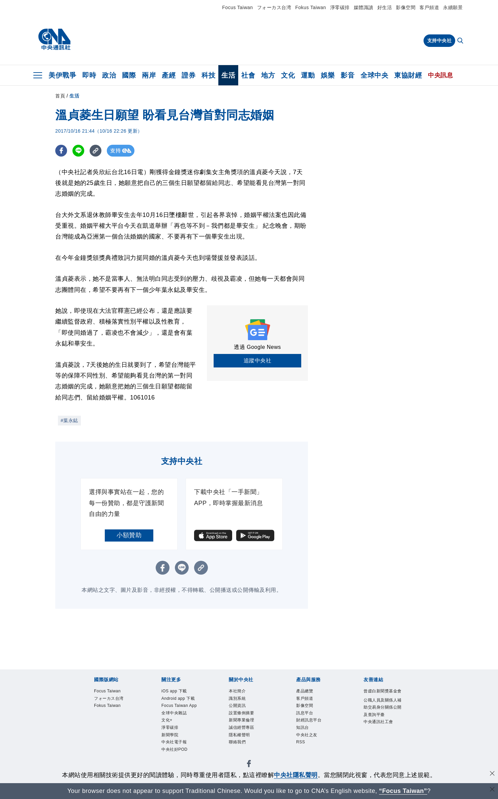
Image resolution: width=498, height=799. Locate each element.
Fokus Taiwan (310, 7)
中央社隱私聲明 (296, 775)
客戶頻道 (429, 7)
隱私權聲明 (239, 735)
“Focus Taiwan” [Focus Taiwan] (403, 791)
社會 (248, 75)
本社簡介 (237, 691)
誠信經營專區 (241, 727)
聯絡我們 (237, 742)
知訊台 (302, 727)
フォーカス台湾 (274, 7)
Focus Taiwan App (179, 705)
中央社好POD (174, 749)
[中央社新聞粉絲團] (249, 765)
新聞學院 (169, 735)
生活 (228, 75)
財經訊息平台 (308, 720)
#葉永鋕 (69, 420)
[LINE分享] (78, 151)
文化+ (167, 720)
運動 (308, 75)
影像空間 (405, 7)
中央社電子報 (174, 742)
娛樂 (328, 75)
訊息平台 (304, 713)
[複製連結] (95, 151)
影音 (347, 75)
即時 (89, 75)
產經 (169, 75)
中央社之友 (306, 735)
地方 (268, 75)
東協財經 (408, 75)
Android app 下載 (178, 698)
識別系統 (237, 698)
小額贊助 (129, 535)
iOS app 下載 (174, 691)
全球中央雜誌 (174, 713)
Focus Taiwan (237, 7)
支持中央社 (439, 40)
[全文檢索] (461, 41)
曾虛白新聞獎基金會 (383, 691)
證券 (188, 75)
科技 (208, 75)
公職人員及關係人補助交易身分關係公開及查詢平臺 (383, 707)
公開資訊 (237, 705)
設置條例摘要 (241, 713)
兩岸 (149, 75)
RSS (300, 742)
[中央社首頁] (54, 39)
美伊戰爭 (62, 75)
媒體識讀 (363, 7)
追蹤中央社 (258, 360)
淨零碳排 (340, 7)
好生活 (384, 7)
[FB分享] (61, 151)
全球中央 (374, 75)
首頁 (60, 96)
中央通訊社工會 (378, 721)
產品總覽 (304, 691)
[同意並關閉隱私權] (492, 774)
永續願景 (453, 7)
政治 (109, 75)
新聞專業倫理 (241, 720)
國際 (129, 75)
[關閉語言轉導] (492, 790)
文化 (288, 75)
